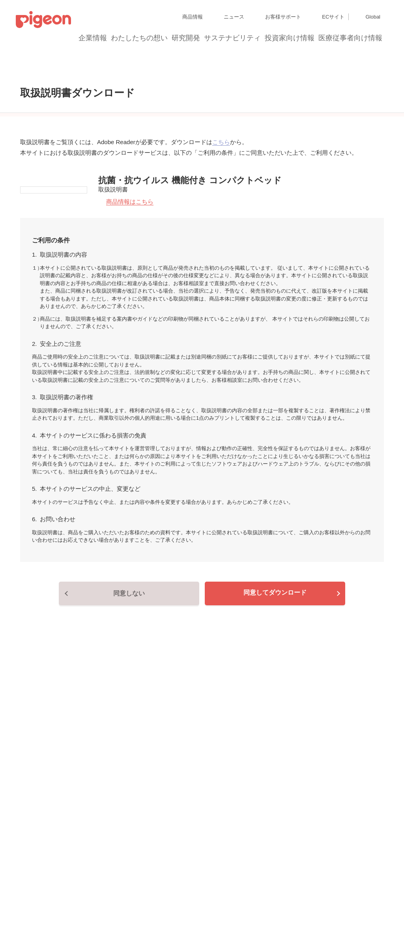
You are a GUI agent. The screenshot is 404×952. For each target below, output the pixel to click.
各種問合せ (207, 928)
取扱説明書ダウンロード (56, 66)
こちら (221, 198)
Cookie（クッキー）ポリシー (165, 914)
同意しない (129, 664)
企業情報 (93, 38)
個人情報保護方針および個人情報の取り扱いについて (72, 914)
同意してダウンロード (275, 663)
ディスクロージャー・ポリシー (124, 899)
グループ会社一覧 (67, 899)
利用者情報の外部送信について (49, 928)
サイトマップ (30, 899)
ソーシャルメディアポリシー (117, 928)
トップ (9, 66)
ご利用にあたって (171, 928)
